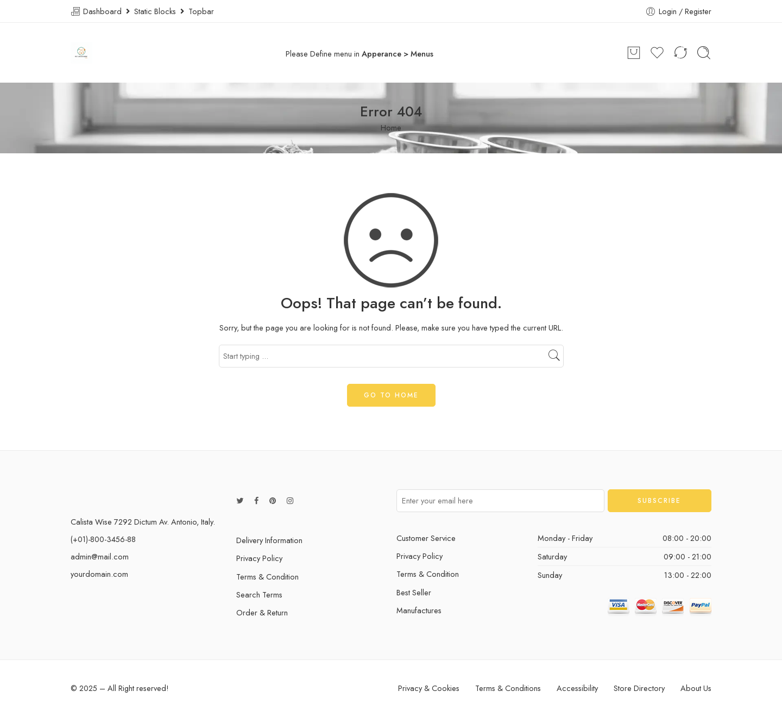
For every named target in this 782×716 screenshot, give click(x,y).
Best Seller (413, 592)
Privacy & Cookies (428, 688)
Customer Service (426, 538)
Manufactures (419, 610)
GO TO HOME (391, 395)
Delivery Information (269, 540)
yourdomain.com (99, 574)
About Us (695, 688)
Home (391, 127)
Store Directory (639, 688)
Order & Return (262, 612)
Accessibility (577, 688)
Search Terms (259, 594)
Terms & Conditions (508, 688)
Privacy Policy (259, 558)
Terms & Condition (267, 576)
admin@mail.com (100, 556)
